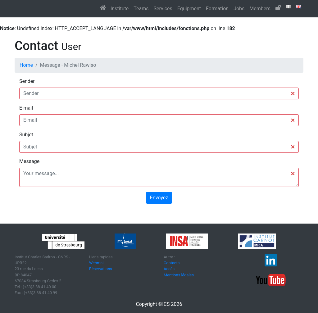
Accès (169, 268)
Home (26, 65)
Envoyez (159, 198)
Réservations (100, 268)
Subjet (26, 135)
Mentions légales (179, 275)
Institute (120, 8)
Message (29, 161)
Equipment (189, 8)
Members (259, 8)
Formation (217, 8)
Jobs (239, 8)
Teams (141, 8)
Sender (27, 81)
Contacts (171, 263)
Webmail (97, 263)
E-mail (26, 108)
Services (162, 8)
